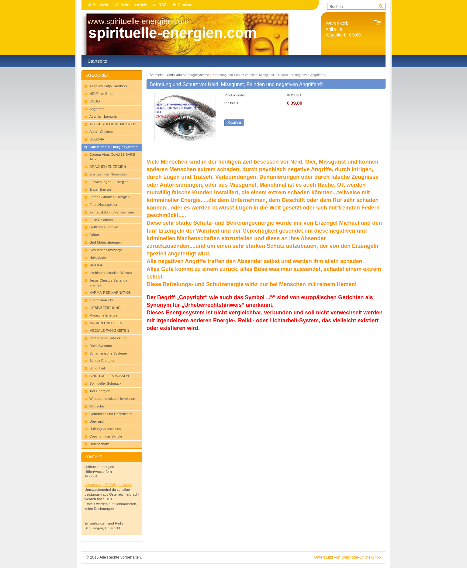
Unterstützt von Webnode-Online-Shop (347, 557)
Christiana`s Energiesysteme (188, 75)
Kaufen (234, 122)
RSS (162, 4)
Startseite (101, 4)
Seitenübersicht (133, 4)
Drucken (185, 4)
